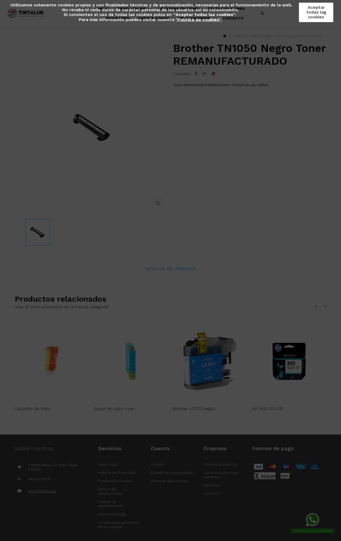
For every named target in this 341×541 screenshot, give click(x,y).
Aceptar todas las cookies (316, 12)
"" (198, 19)
